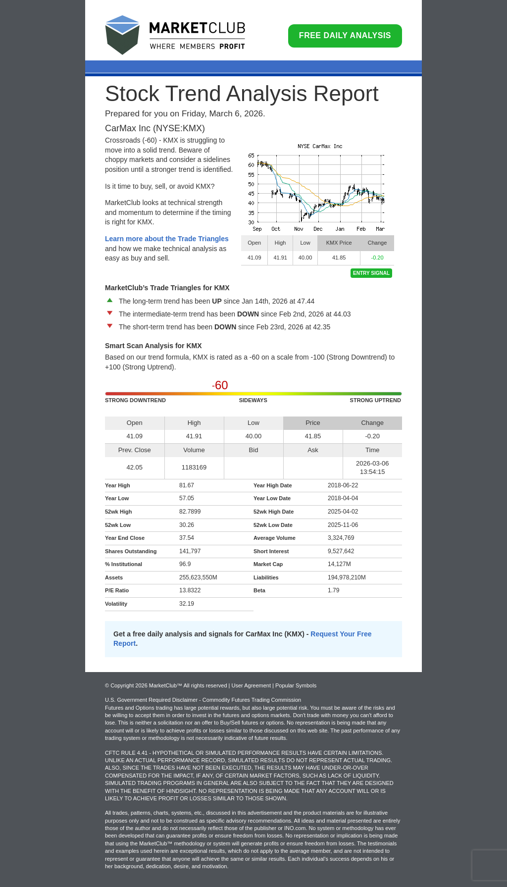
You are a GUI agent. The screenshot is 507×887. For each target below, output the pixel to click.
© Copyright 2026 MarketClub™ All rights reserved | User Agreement (188, 685)
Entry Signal (371, 273)
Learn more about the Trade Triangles (167, 239)
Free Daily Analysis (345, 35)
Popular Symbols (295, 685)
